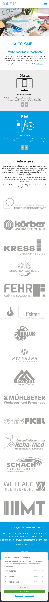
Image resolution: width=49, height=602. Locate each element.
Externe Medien (15, 582)
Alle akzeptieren (24, 591)
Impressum (19, 596)
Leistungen (39, 64)
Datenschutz (29, 596)
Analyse (12, 576)
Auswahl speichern (24, 587)
